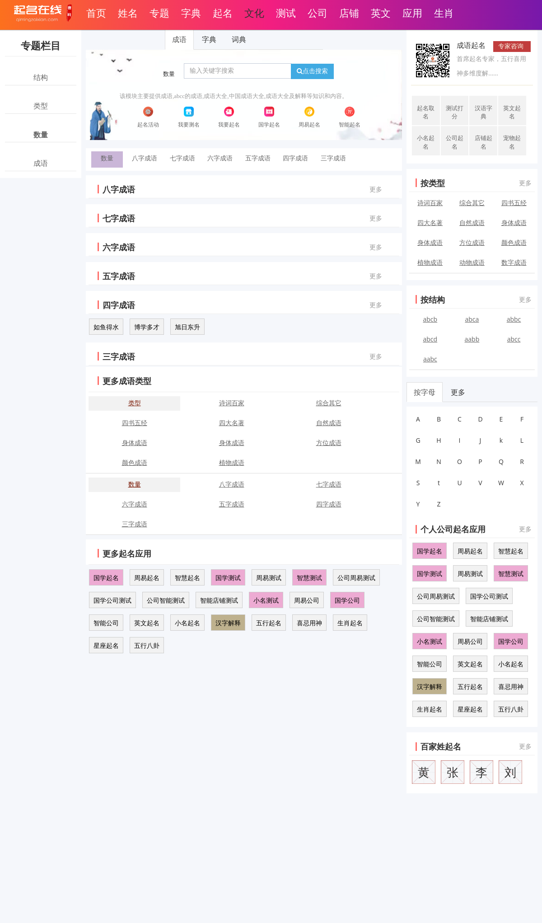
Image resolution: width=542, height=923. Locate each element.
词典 (239, 39)
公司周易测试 (356, 577)
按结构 (433, 299)
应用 (412, 12)
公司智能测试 (166, 600)
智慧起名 (187, 577)
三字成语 (333, 158)
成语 (179, 39)
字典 (191, 12)
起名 (223, 12)
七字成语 (182, 158)
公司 (317, 12)
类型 (134, 402)
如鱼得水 (106, 327)
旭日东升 (187, 327)
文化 (254, 12)
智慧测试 (309, 577)
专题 (159, 12)
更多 (375, 189)
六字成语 (220, 158)
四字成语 (295, 158)
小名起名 (187, 622)
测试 (286, 12)
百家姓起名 (441, 746)
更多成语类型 (127, 380)
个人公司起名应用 (453, 529)
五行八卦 (146, 645)
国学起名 (106, 577)
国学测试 (228, 577)
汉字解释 (228, 622)
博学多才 (146, 327)
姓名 (128, 12)
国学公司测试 (112, 600)
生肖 (444, 12)
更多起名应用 (127, 553)
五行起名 (268, 622)
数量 (169, 73)
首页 (96, 12)
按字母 (424, 392)
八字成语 (144, 158)
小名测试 (266, 600)
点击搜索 (312, 71)
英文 (381, 12)
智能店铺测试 (219, 600)
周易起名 (146, 577)
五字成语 (258, 158)
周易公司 (306, 600)
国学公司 (347, 600)
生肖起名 (350, 622)
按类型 (433, 183)
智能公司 (106, 622)
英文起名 (146, 622)
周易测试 (268, 577)
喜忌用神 (309, 622)
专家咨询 (510, 46)
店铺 (349, 12)
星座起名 (106, 645)
